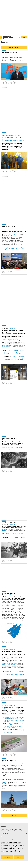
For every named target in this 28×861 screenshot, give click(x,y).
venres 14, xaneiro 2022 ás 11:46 (9, 438)
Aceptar (19, 857)
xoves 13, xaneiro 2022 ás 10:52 (9, 760)
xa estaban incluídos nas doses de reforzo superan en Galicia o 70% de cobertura (13, 663)
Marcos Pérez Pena (6, 54)
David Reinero (5, 228)
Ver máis (14, 815)
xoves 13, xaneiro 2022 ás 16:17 (9, 593)
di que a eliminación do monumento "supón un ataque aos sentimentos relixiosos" (13, 781)
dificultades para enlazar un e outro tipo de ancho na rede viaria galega (12, 242)
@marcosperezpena (15, 54)
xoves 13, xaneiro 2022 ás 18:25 (9, 522)
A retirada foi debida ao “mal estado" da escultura (14, 768)
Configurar (7, 857)
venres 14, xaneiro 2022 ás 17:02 (9, 226)
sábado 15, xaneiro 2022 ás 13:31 (9, 52)
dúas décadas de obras (10, 234)
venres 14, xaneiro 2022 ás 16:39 (9, 327)
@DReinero (11, 228)
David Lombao (5, 328)
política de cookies (6, 847)
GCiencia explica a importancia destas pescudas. (11, 446)
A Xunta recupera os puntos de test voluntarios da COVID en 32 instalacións (14, 731)
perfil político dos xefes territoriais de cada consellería (12, 606)
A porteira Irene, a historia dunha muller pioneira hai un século (15, 538)
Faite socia (24, 37)
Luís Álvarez (14, 57)
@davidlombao (12, 328)
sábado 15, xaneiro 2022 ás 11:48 (9, 134)
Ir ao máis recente (14, 47)
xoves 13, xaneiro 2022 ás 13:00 (9, 704)
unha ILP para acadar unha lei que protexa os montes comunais (14, 140)
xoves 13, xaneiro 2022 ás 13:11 (9, 648)
